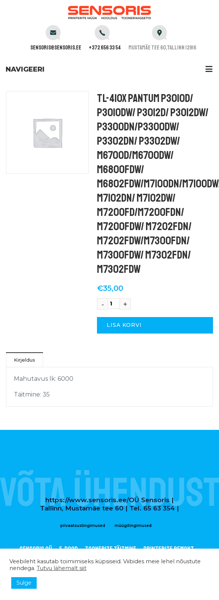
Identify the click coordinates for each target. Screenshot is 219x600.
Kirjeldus (24, 360)
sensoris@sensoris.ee (55, 47)
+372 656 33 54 (105, 47)
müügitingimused (133, 525)
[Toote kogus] (113, 303)
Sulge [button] (23, 582)
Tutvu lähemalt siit (61, 568)
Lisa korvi (124, 325)
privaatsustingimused (82, 525)
